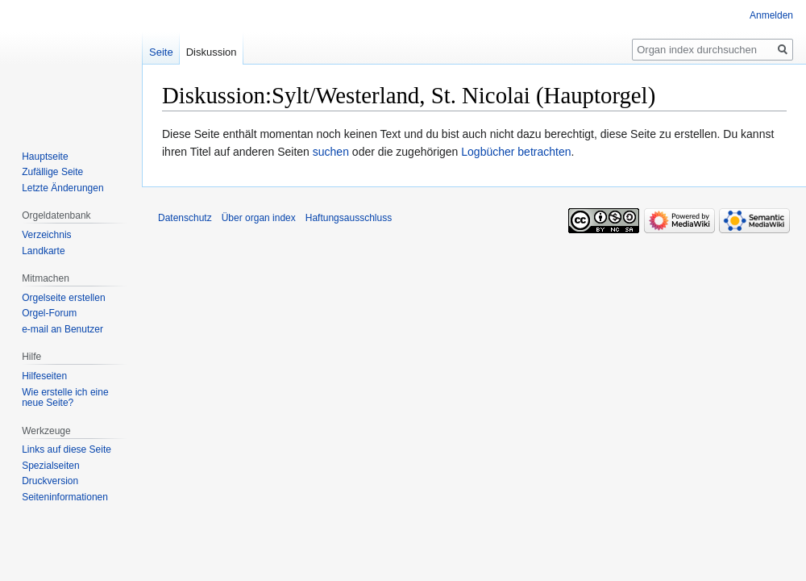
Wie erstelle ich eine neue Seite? (65, 398)
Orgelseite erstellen (63, 297)
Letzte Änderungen (62, 188)
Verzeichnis (46, 234)
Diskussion (211, 52)
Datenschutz (185, 218)
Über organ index (259, 218)
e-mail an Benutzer (62, 329)
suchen (331, 151)
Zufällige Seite (52, 172)
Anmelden (771, 15)
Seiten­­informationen (65, 497)
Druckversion (50, 481)
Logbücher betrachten (516, 151)
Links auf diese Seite (66, 449)
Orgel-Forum (49, 313)
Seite (161, 52)
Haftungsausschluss (348, 218)
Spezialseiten (50, 465)
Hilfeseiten (44, 376)
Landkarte (43, 251)
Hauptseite (45, 156)
